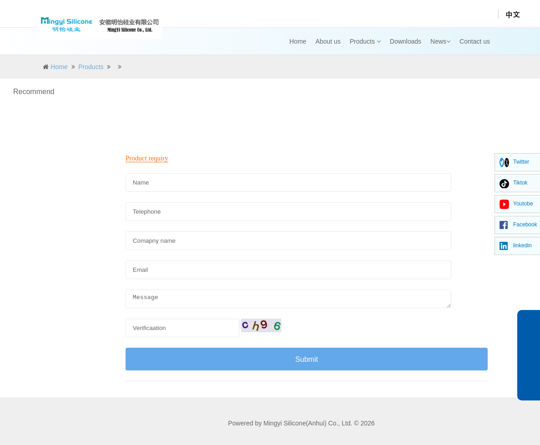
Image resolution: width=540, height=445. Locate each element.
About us (327, 41)
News (440, 41)
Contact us (474, 41)
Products (365, 41)
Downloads (405, 41)
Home (297, 41)
